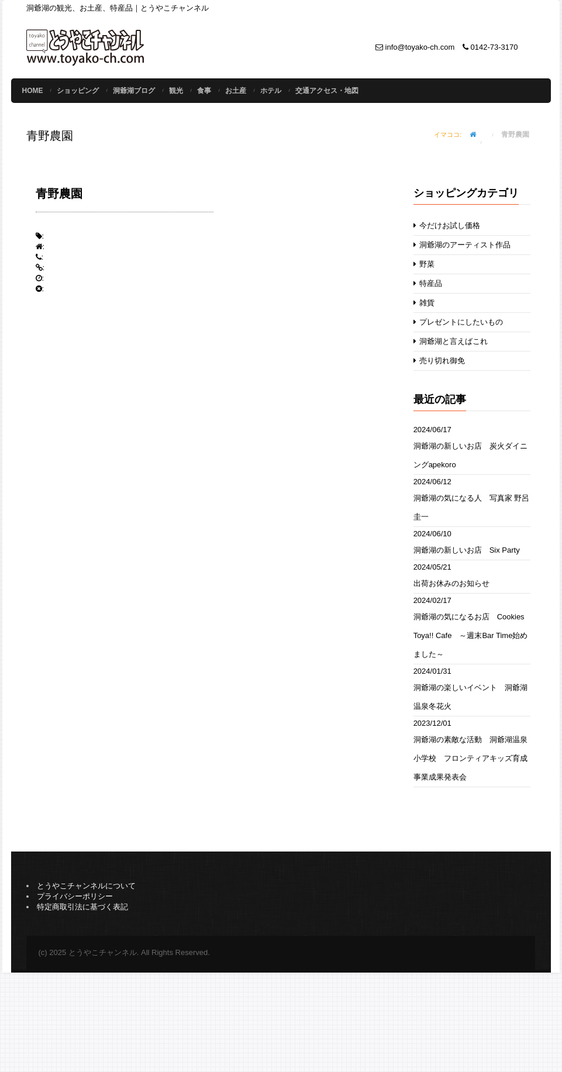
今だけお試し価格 (447, 225)
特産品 (428, 283)
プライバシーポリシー (75, 896)
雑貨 (424, 302)
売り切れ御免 (439, 360)
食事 (204, 90)
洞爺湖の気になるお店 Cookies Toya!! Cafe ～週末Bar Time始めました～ (470, 635)
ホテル (270, 90)
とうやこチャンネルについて (86, 885)
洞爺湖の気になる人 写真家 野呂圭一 (471, 507)
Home (32, 90)
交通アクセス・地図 (326, 90)
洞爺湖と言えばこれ (450, 341)
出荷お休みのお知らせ (451, 583)
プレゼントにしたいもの (458, 322)
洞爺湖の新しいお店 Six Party (466, 550)
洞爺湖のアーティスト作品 (462, 244)
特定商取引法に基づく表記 (82, 906)
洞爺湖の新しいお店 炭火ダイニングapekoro (470, 455)
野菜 (424, 264)
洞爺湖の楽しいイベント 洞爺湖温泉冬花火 (470, 697)
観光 (176, 90)
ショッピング (78, 90)
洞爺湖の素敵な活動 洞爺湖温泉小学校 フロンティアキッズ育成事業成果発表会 (470, 758)
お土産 (235, 90)
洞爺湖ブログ (134, 90)
